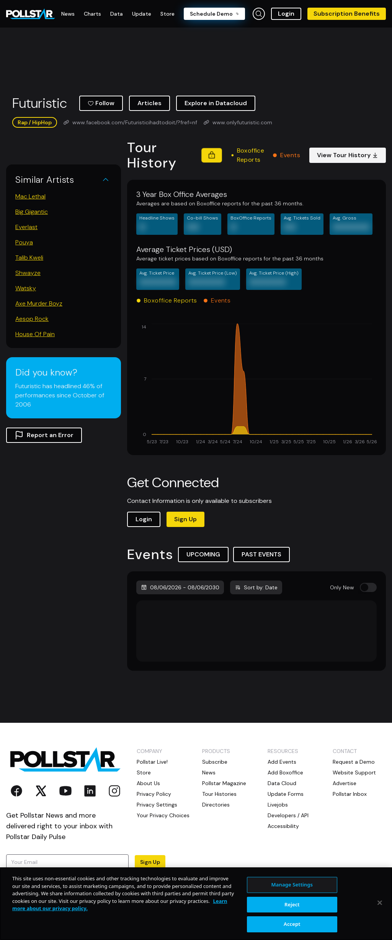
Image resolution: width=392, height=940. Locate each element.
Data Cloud (282, 783)
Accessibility (283, 826)
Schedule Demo (214, 14)
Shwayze (28, 273)
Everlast (26, 227)
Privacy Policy (154, 793)
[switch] (368, 587)
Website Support (354, 772)
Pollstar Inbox (350, 793)
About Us (148, 783)
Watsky (25, 288)
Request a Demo (354, 761)
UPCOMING (203, 554)
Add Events (282, 761)
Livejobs (278, 804)
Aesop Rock (32, 319)
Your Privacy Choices (163, 815)
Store (144, 772)
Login (286, 14)
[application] (256, 385)
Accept (292, 923)
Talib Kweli (29, 258)
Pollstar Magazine (224, 783)
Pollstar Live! (152, 761)
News (209, 772)
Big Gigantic (31, 212)
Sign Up (185, 519)
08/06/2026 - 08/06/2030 (180, 587)
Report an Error (44, 435)
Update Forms (286, 793)
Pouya (24, 242)
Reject (292, 904)
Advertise (344, 783)
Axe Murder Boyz (38, 303)
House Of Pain (35, 334)
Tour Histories (219, 793)
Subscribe (214, 761)
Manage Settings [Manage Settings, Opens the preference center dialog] (292, 884)
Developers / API (288, 815)
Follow (101, 103)
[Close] (379, 902)
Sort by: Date (256, 587)
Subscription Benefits (347, 14)
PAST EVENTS (261, 554)
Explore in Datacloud (216, 103)
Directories (216, 804)
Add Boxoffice (285, 772)
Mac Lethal (30, 196)
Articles (149, 103)
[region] (196, 903)
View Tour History (347, 155)
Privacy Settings (157, 804)
